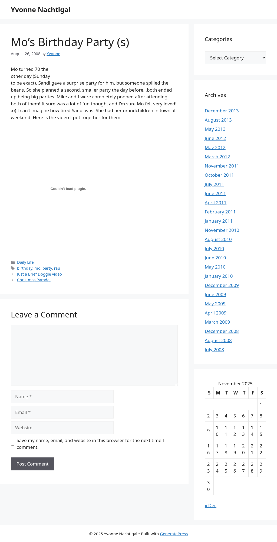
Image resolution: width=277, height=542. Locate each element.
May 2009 (215, 303)
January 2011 (219, 221)
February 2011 (220, 212)
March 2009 (217, 322)
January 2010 (219, 276)
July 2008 (214, 349)
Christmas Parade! (34, 279)
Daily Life (25, 262)
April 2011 (215, 202)
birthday (24, 268)
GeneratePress (174, 533)
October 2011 (219, 175)
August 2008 (218, 340)
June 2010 (215, 258)
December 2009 (222, 285)
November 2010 (222, 230)
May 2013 (215, 129)
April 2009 (215, 313)
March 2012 (217, 156)
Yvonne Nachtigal (40, 9)
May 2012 (215, 147)
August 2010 (218, 239)
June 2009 (215, 294)
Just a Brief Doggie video (39, 274)
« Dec (210, 505)
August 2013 (218, 120)
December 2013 (222, 111)
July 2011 (214, 184)
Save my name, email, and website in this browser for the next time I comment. (90, 443)
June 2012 (215, 138)
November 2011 (222, 166)
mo (37, 268)
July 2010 (214, 248)
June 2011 (215, 193)
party (47, 268)
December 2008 (222, 331)
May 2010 (215, 267)
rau (57, 268)
